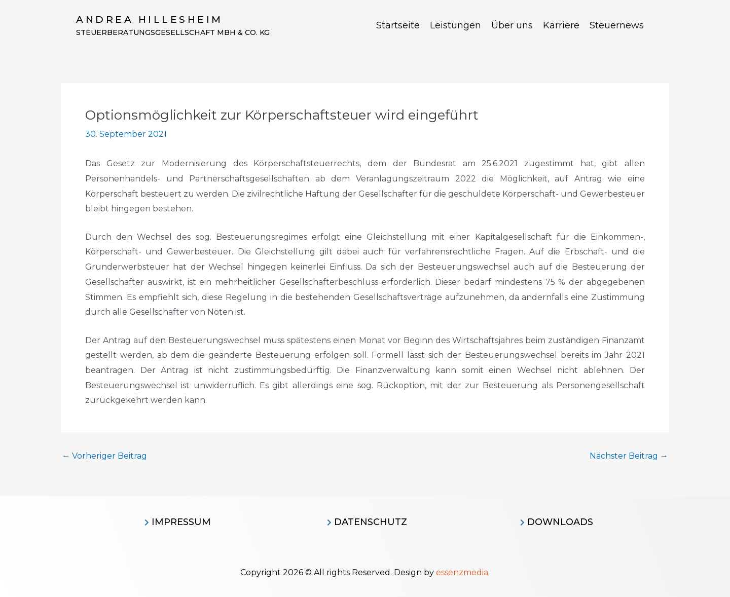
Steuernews (617, 25)
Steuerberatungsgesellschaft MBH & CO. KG (173, 32)
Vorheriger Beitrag (104, 456)
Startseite (398, 25)
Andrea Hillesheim (149, 19)
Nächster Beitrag (629, 456)
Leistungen (455, 25)
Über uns (512, 25)
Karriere (561, 25)
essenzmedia (462, 572)
